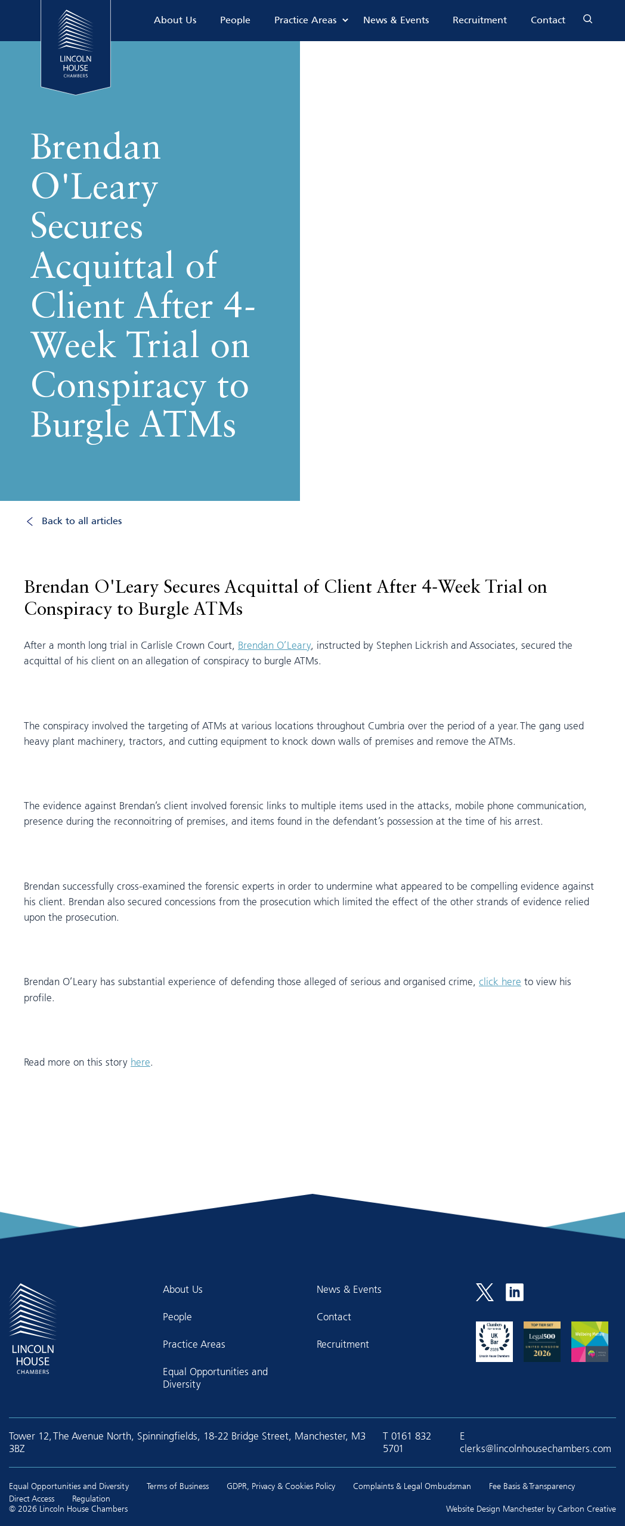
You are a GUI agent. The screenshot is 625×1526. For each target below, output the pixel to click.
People (235, 21)
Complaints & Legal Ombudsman (412, 1486)
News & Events (396, 21)
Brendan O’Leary (274, 645)
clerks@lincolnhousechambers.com (535, 1448)
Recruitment (480, 21)
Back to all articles (82, 521)
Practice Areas (305, 21)
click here (500, 981)
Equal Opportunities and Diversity (215, 1377)
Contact (548, 21)
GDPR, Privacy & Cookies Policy (281, 1486)
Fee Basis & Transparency (532, 1486)
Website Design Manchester (495, 1508)
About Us (175, 21)
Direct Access (31, 1498)
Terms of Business (178, 1486)
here (140, 1061)
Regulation (91, 1498)
